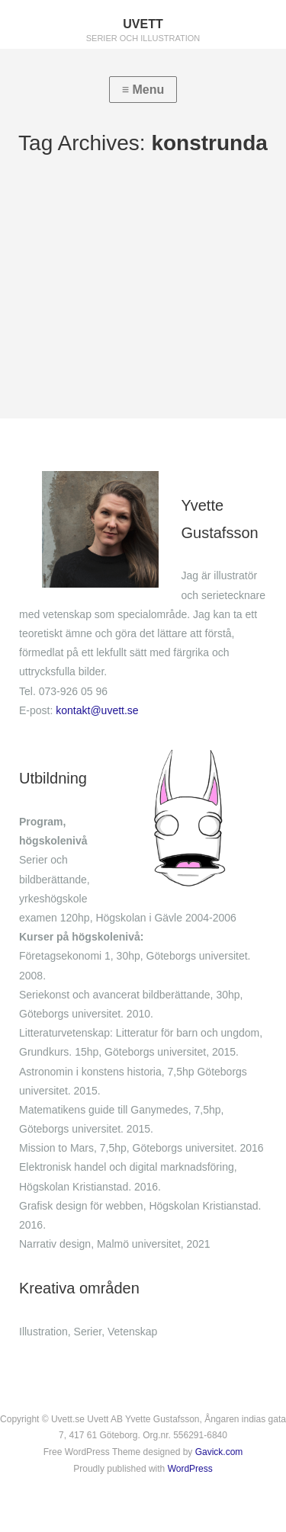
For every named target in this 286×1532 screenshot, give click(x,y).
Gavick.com (219, 1452)
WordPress (190, 1468)
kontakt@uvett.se (97, 710)
